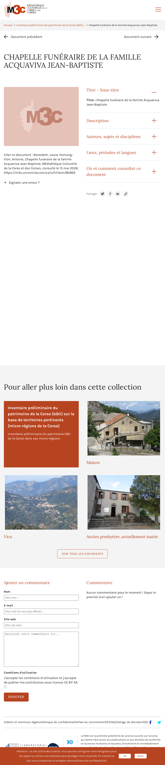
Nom (7, 591)
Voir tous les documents (82, 554)
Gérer (140, 756)
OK (125, 756)
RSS (107, 722)
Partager (91, 193)
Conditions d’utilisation (20, 672)
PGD (145, 722)
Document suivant (137, 37)
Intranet (99, 722)
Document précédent (26, 37)
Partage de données (129, 722)
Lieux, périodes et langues (111, 152)
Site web (10, 619)
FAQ (113, 722)
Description (97, 120)
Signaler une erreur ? (24, 182)
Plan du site (86, 722)
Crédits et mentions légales (22, 722)
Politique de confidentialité (59, 722)
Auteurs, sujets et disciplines (113, 136)
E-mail (8, 605)
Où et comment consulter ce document (113, 171)
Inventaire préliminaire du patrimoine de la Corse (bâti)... (50, 25)
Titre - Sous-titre (102, 90)
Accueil (8, 25)
